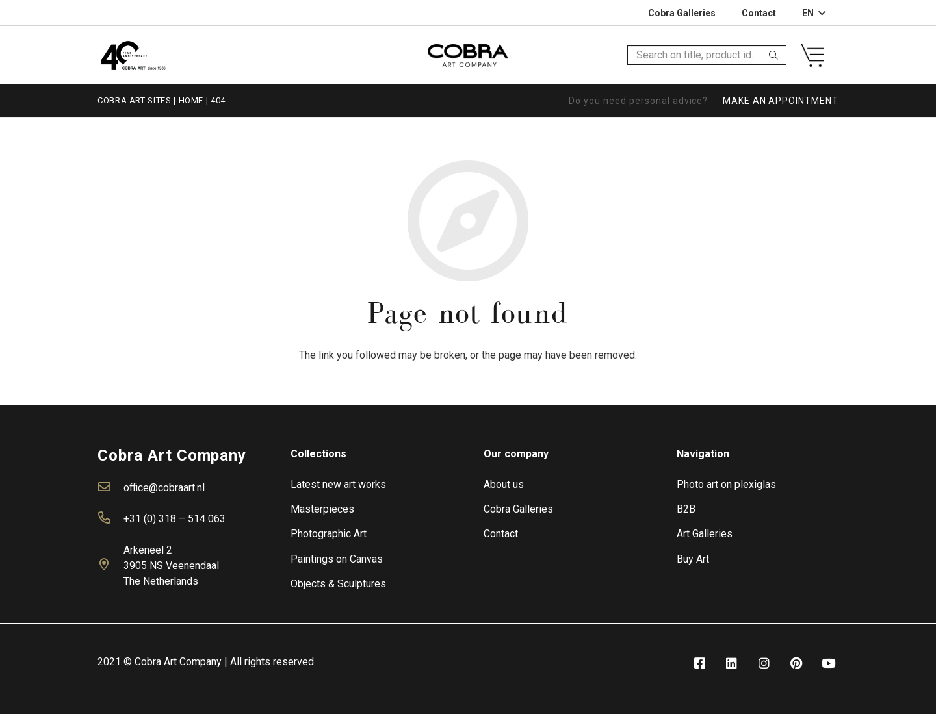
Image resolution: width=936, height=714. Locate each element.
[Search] (773, 55)
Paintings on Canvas (337, 559)
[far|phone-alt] (111, 519)
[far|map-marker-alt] (111, 566)
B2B (686, 509)
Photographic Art (329, 534)
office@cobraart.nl (164, 487)
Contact (501, 534)
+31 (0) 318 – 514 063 (175, 519)
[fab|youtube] (828, 663)
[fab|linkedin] (732, 663)
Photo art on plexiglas (726, 484)
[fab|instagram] (764, 663)
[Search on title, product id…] (706, 55)
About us (504, 484)
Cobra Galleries (518, 509)
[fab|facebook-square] (699, 663)
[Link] (133, 55)
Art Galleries (705, 534)
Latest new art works (338, 484)
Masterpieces (322, 509)
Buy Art (693, 559)
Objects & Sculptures (338, 584)
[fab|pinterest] (796, 663)
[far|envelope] (111, 488)
